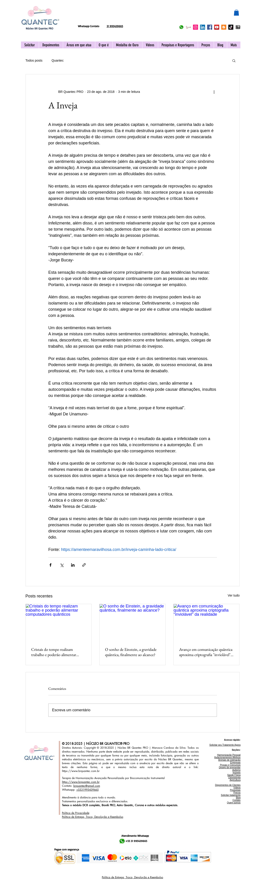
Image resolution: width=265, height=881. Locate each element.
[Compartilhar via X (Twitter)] (61, 565)
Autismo (236, 770)
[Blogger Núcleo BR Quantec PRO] (223, 27)
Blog (238, 797)
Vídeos (236, 787)
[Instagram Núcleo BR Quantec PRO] (195, 27)
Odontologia (234, 777)
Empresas (235, 762)
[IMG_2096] (237, 27)
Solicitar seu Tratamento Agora (225, 745)
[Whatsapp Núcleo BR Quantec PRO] (181, 27)
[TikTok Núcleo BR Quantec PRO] (230, 27)
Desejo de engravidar (229, 767)
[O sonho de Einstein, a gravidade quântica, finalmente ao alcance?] (132, 622)
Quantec (57, 60)
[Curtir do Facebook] (108, 15)
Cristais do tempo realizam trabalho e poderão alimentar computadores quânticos (53, 652)
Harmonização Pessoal (229, 755)
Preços (236, 792)
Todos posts (34, 60)
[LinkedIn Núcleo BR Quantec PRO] (202, 27)
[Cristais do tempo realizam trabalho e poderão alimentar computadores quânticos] (59, 622)
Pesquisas (235, 790)
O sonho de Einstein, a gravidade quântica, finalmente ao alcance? (131, 652)
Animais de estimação (229, 760)
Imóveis (236, 772)
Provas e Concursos (230, 765)
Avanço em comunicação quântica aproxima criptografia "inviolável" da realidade (205, 652)
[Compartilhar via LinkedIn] (73, 565)
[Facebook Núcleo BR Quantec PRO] (209, 27)
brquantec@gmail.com (86, 786)
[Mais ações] (214, 91)
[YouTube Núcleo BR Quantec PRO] (216, 27)
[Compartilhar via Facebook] (50, 565)
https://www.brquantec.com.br (81, 771)
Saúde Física (233, 775)
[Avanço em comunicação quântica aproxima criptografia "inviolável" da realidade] (206, 622)
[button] (236, 12)
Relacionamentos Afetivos (227, 757)
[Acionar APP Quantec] (188, 27)
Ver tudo (233, 595)
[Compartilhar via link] (84, 565)
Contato (236, 800)
